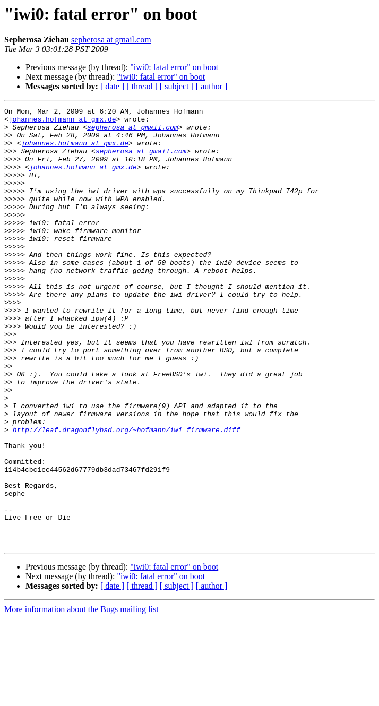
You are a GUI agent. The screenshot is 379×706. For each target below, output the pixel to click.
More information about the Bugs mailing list (81, 696)
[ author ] (212, 86)
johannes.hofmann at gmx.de (62, 122)
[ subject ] (177, 86)
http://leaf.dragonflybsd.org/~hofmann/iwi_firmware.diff (126, 495)
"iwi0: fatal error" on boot (174, 67)
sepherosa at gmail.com (111, 39)
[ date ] (112, 86)
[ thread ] (142, 86)
